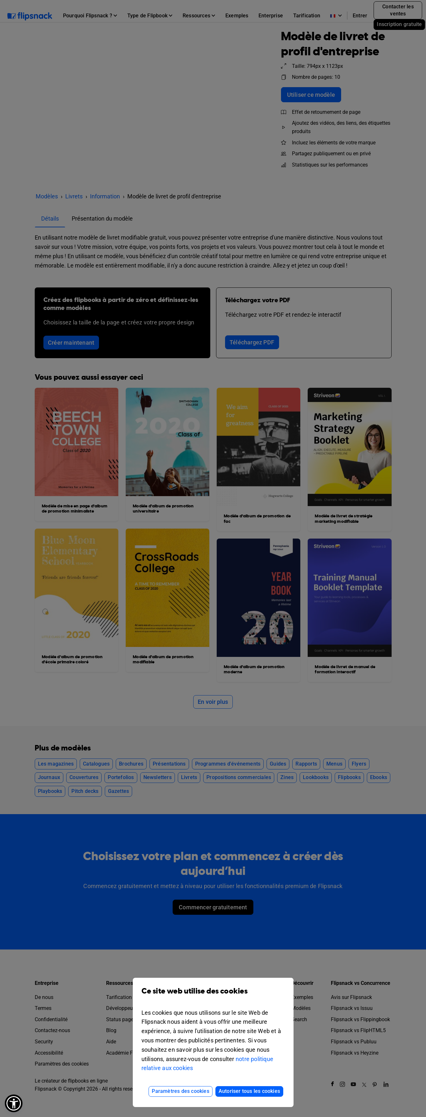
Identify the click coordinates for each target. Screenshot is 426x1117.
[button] (13, 1103)
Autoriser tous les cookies (249, 1091)
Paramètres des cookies (180, 1091)
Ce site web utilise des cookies (213, 995)
